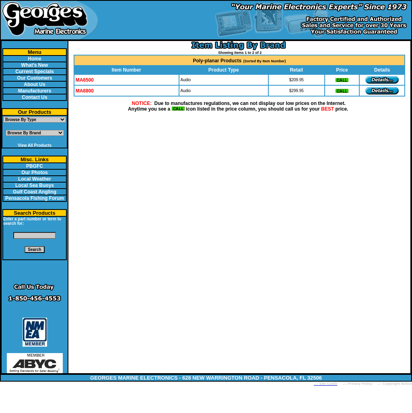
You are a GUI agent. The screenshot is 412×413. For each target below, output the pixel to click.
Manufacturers (35, 91)
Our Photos (34, 172)
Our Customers (34, 78)
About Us (34, 84)
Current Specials (34, 71)
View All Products (35, 145)
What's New (34, 65)
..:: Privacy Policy (356, 384)
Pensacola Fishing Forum (34, 198)
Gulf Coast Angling (34, 192)
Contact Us (34, 97)
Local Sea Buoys (34, 185)
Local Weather (34, 179)
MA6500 (85, 80)
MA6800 (85, 91)
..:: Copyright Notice (394, 384)
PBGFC (34, 166)
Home (34, 59)
